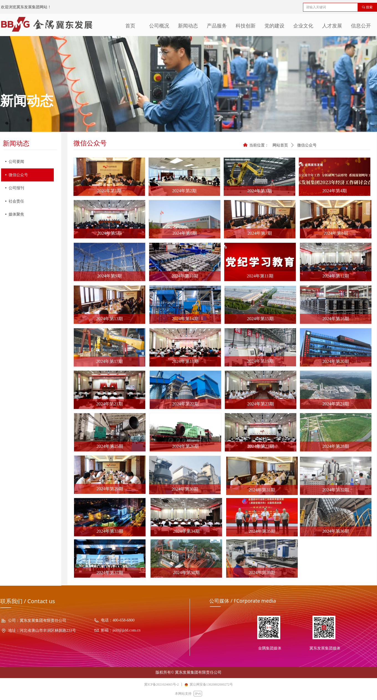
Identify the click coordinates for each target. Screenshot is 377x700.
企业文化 (303, 26)
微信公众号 (307, 145)
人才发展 (332, 26)
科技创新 (246, 26)
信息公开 (361, 26)
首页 (130, 26)
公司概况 (159, 26)
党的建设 (274, 26)
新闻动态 (188, 26)
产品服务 (217, 26)
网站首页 (280, 145)
